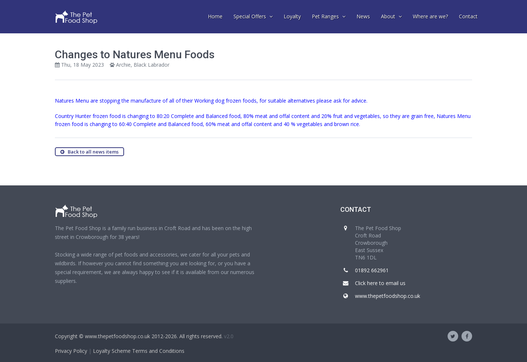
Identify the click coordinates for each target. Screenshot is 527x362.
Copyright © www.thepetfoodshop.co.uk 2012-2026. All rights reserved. (139, 336)
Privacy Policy (71, 350)
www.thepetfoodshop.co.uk (387, 295)
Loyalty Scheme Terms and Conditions (138, 350)
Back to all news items (89, 151)
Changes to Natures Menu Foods (134, 54)
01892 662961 (372, 270)
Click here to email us (380, 283)
